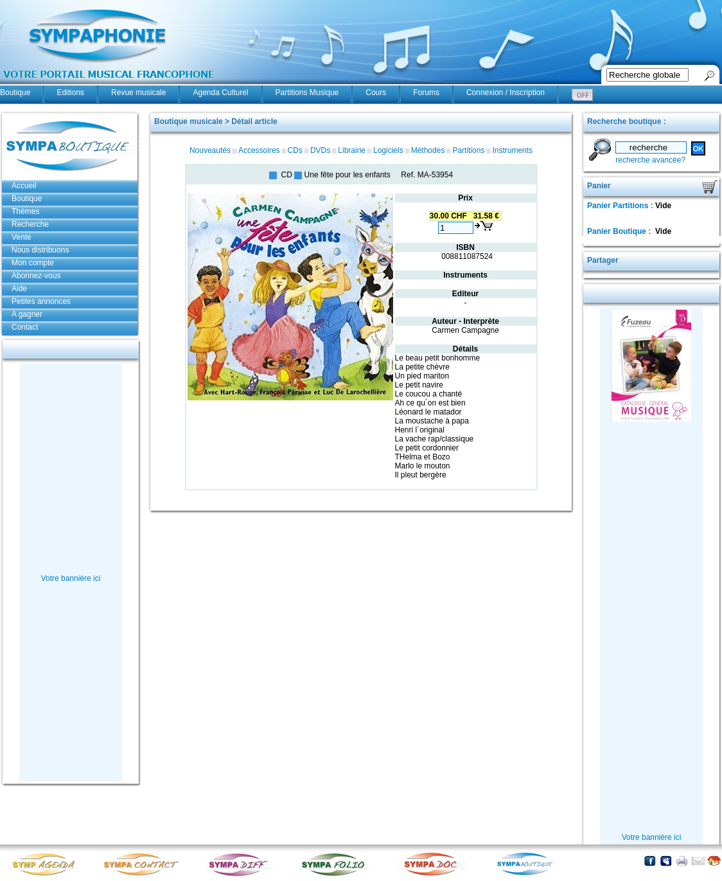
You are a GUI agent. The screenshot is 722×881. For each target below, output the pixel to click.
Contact (25, 327)
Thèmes (25, 211)
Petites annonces (41, 301)
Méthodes (428, 150)
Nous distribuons (40, 249)
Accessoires (259, 150)
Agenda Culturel (220, 92)
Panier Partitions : (621, 205)
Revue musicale (138, 92)
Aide (19, 288)
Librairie (351, 150)
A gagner (27, 314)
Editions (70, 92)
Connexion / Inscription (505, 92)
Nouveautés (210, 150)
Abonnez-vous (36, 275)
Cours (375, 92)
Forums (426, 92)
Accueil (24, 185)
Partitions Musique (307, 92)
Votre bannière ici (71, 578)
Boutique (15, 92)
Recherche (30, 224)
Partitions (468, 150)
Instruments (512, 150)
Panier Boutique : (620, 231)
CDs (295, 150)
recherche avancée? (650, 160)
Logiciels (388, 150)
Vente (21, 237)
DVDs (320, 150)
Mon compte (33, 262)
